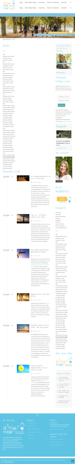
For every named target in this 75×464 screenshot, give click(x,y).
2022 (4, 84)
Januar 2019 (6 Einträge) (8, 151)
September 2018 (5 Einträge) (9, 160)
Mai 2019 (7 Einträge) (7, 143)
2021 (4, 94)
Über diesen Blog (32, 423)
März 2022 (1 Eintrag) (7, 92)
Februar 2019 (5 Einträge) (8, 149)
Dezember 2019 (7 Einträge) (9, 130)
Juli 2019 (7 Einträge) (7, 140)
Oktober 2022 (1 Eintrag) (8, 88)
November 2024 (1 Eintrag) (8, 64)
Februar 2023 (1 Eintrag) (8, 81)
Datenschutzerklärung (67, 121)
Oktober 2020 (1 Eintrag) (8, 109)
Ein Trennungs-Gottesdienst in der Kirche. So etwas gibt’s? (40, 177)
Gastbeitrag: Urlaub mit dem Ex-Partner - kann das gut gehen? (40, 326)
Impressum (30, 435)
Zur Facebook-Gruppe (61, 148)
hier (45, 342)
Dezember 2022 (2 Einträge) (9, 86)
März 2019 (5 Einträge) (7, 147)
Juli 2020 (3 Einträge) (7, 115)
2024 (4, 62)
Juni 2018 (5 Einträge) (7, 166)
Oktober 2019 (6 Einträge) (8, 134)
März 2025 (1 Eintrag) (7, 60)
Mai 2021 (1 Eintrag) (7, 98)
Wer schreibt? (31, 426)
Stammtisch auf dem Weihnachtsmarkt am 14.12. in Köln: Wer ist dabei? (39, 368)
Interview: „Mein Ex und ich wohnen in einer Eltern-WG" (64, 385)
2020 (4, 103)
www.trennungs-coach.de (56, 442)
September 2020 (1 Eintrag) (9, 111)
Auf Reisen (58, 218)
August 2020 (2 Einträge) (8, 113)
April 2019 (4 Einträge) (7, 145)
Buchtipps (58, 222)
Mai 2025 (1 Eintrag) (7, 58)
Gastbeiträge (58, 212)
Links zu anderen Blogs (33, 429)
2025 (4, 54)
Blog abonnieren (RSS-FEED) (35, 432)
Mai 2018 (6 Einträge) (7, 168)
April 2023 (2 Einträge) (7, 77)
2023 (4, 71)
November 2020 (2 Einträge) (9, 107)
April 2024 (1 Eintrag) (7, 67)
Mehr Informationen (9, 462)
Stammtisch (58, 214)
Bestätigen (61, 105)
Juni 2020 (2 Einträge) (7, 117)
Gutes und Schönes (60, 224)
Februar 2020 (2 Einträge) (8, 124)
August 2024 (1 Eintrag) (8, 65)
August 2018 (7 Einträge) (8, 162)
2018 (4, 153)
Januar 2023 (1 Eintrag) (8, 83)
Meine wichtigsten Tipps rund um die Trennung (64, 391)
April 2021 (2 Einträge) (7, 100)
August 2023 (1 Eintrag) (8, 75)
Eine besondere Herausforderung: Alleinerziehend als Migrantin (40, 251)
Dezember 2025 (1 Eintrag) (8, 56)
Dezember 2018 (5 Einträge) (9, 155)
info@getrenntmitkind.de (58, 429)
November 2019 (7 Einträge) (9, 132)
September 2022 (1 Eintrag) (9, 90)
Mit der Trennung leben (61, 216)
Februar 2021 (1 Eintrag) (8, 102)
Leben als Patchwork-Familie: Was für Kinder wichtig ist (64, 379)
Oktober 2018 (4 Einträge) (8, 158)
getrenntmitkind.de (7, 39)
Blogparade (47, 303)
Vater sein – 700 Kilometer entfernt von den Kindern (38, 216)
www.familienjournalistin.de (56, 439)
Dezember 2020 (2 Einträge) (9, 105)
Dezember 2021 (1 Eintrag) (8, 96)
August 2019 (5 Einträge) (8, 138)
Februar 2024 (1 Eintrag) (8, 69)
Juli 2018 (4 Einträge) (7, 164)
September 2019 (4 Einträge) (9, 136)
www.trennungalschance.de (56, 445)
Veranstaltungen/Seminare (61, 227)
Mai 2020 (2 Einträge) (7, 119)
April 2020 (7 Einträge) (7, 121)
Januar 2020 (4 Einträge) (8, 126)
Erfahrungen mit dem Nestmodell (63, 396)
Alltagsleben (58, 220)
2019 (4, 128)
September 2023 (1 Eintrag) (9, 73)
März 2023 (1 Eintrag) (7, 79)
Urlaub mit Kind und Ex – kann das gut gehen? (64, 401)
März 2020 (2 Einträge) (7, 122)
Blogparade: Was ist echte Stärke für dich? (40, 295)
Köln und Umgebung (60, 226)
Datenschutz (31, 438)
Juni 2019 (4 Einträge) (7, 141)
